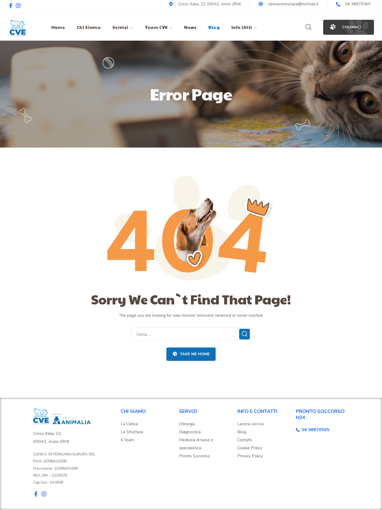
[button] (308, 27)
